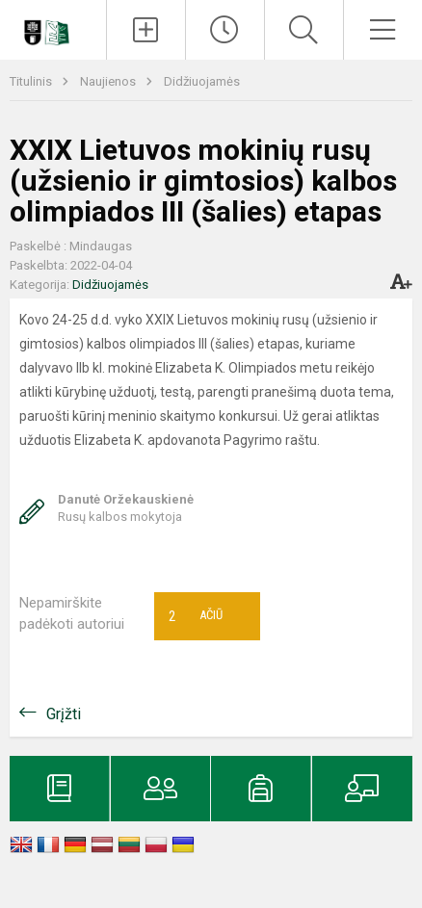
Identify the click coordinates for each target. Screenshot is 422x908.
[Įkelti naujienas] (146, 30)
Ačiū (196, 616)
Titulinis (32, 81)
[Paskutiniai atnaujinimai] (225, 30)
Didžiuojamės (202, 81)
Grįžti (63, 714)
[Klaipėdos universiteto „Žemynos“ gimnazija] (53, 26)
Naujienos (109, 81)
